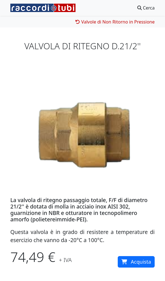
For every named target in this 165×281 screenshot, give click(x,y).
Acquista (136, 261)
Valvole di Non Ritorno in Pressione (115, 22)
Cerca (146, 8)
